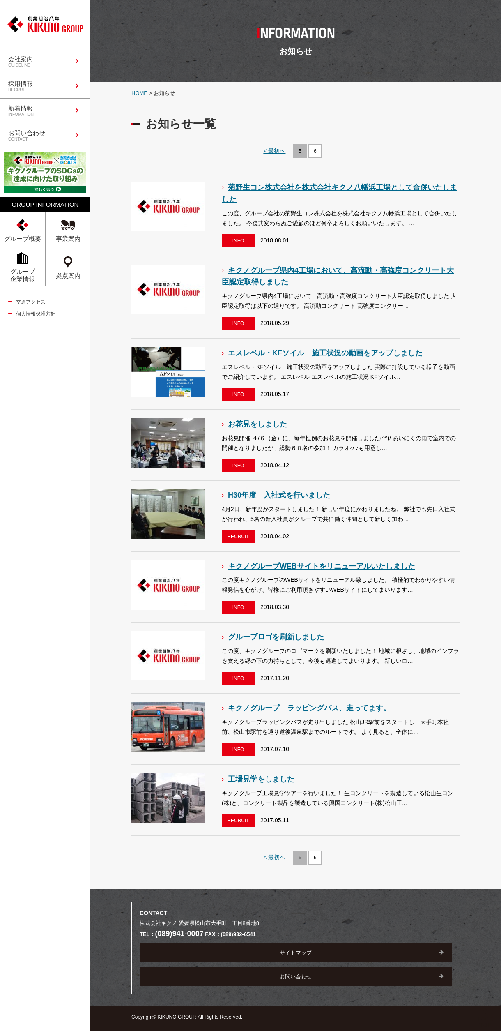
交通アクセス (31, 302)
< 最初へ (274, 151)
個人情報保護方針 (35, 314)
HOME (139, 93)
